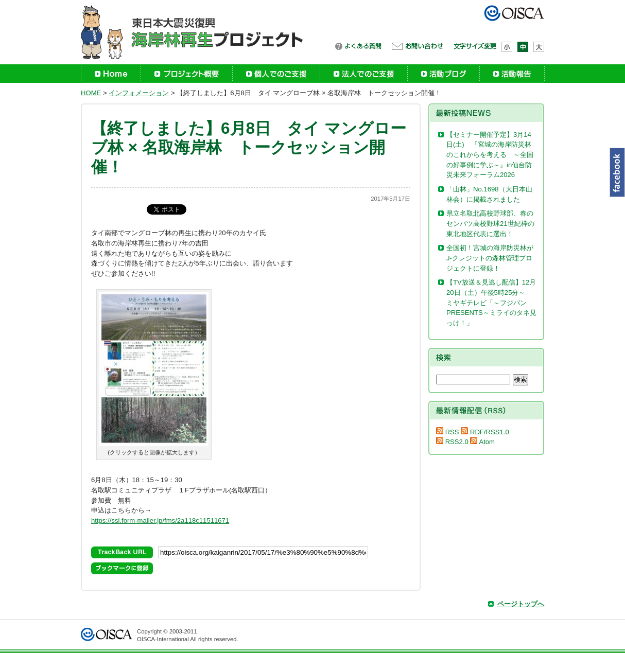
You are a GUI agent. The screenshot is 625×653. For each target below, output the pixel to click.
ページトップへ (520, 604)
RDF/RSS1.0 (485, 432)
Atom (482, 442)
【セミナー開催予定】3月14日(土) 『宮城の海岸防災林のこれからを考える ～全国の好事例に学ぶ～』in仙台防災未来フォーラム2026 (489, 155)
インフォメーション (139, 93)
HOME (91, 93)
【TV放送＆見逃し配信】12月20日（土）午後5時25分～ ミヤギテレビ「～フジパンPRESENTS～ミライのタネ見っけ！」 (491, 302)
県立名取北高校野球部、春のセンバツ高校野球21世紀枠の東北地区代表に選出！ (490, 223)
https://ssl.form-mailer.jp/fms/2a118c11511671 (160, 520)
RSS (447, 432)
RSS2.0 (452, 442)
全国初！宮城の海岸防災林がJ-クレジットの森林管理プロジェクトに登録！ (489, 258)
